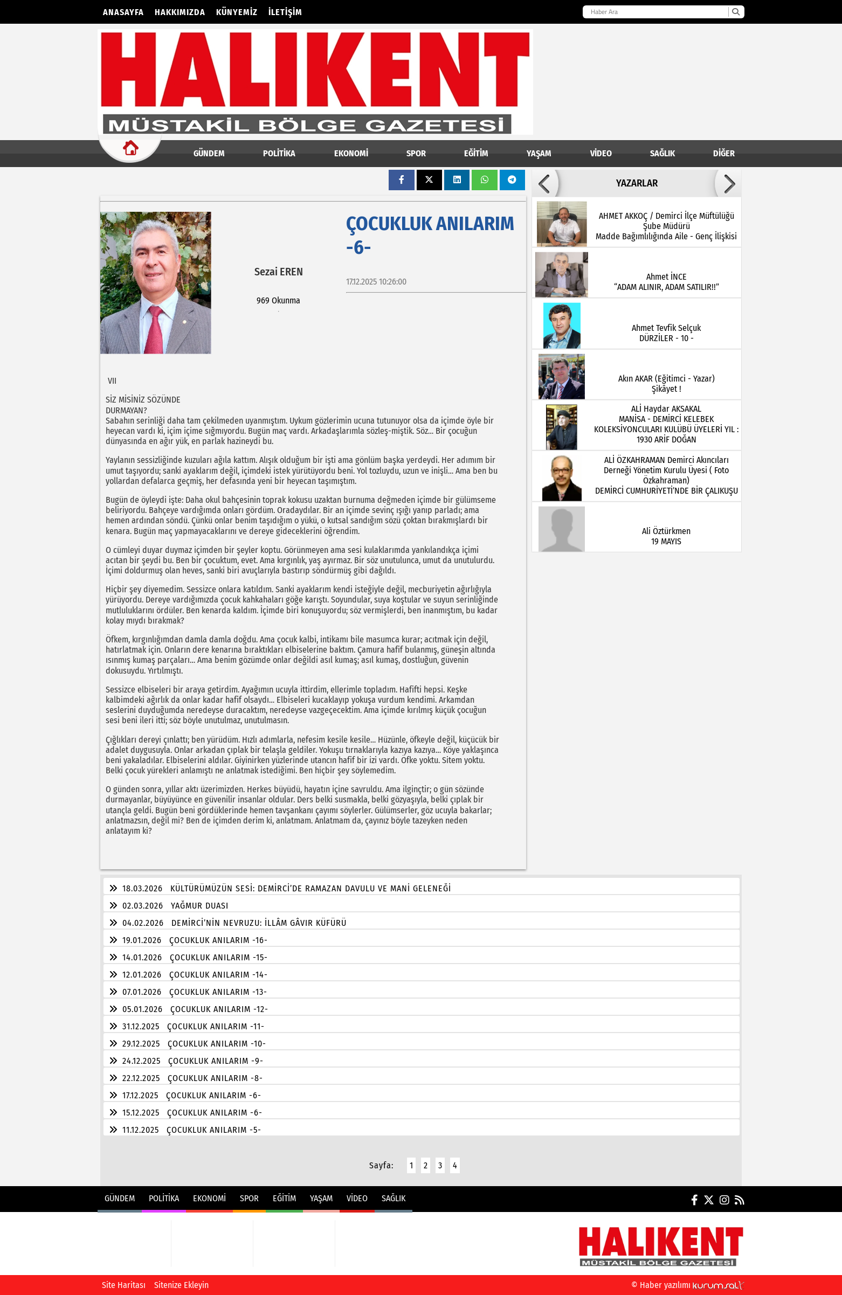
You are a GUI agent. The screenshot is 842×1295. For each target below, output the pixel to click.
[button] (545, 183)
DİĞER (724, 153)
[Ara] (735, 12)
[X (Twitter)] (708, 1200)
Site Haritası (124, 1285)
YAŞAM (539, 153)
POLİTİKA (279, 153)
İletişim (285, 12)
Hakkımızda (180, 12)
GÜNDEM (209, 153)
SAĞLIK (662, 153)
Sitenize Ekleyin (181, 1285)
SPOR (416, 153)
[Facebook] (694, 1200)
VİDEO (601, 153)
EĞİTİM (476, 153)
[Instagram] (724, 1200)
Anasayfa (123, 12)
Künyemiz (237, 12)
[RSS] (739, 1200)
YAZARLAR (637, 183)
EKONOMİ (351, 153)
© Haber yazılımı (687, 1285)
